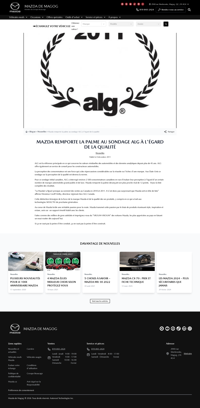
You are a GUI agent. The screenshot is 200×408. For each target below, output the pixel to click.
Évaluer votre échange (14, 367)
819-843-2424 (145, 9)
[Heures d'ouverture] (168, 4)
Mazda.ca (12, 381)
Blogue (32, 131)
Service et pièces (94, 17)
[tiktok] (179, 329)
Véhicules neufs (17, 17)
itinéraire (188, 353)
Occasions (35, 17)
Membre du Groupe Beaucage (35, 9)
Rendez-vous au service (171, 10)
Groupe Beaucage (35, 373)
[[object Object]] (169, 131)
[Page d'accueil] (14, 329)
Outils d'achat (73, 17)
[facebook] (173, 329)
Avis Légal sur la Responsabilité (34, 383)
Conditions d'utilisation (32, 367)
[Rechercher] (189, 9)
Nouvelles (42, 131)
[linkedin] (184, 329)
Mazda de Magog (41, 6)
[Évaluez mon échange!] (166, 24)
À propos (113, 17)
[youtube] (167, 329)
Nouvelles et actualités (13, 350)
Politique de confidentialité (14, 375)
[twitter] (162, 329)
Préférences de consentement (21, 390)
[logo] (15, 7)
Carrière (30, 349)
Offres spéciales (53, 17)
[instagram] (190, 329)
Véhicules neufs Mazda (15, 358)
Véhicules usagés (34, 357)
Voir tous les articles (100, 301)
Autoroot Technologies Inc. (62, 398)
